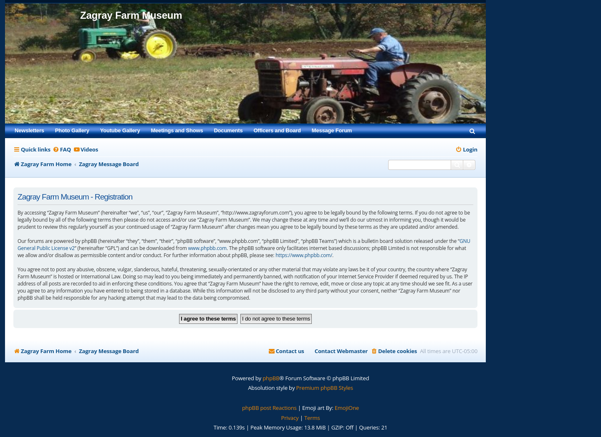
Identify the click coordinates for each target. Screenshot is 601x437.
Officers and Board (276, 130)
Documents (228, 130)
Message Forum (332, 130)
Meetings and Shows (177, 130)
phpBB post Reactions (269, 408)
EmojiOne (347, 408)
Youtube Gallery (120, 130)
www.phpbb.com (207, 248)
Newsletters (29, 130)
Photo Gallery (72, 130)
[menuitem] (472, 130)
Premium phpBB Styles (324, 388)
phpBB (271, 378)
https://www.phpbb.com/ (303, 255)
